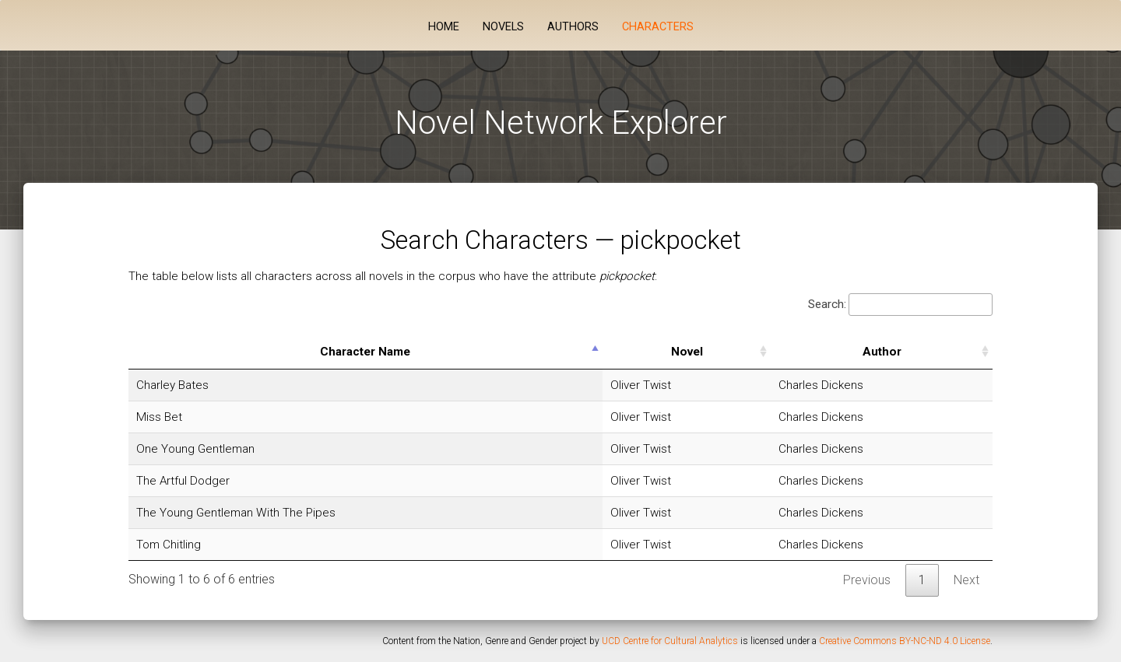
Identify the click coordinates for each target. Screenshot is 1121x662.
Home (443, 26)
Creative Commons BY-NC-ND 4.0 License (904, 641)
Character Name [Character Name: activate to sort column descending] (365, 352)
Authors (573, 26)
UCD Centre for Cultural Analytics (670, 641)
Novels (503, 26)
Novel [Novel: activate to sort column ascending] (687, 352)
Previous (867, 580)
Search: (900, 304)
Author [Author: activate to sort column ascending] (882, 352)
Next (966, 580)
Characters (658, 26)
